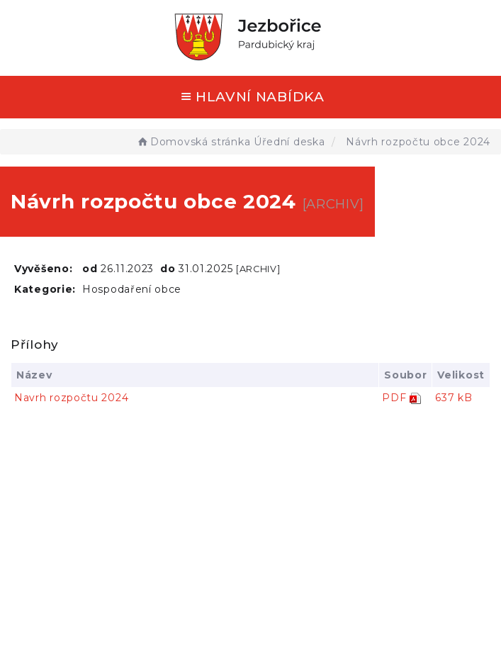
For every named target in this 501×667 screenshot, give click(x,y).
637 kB (453, 397)
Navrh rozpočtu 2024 (71, 397)
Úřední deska (289, 141)
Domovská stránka (193, 141)
